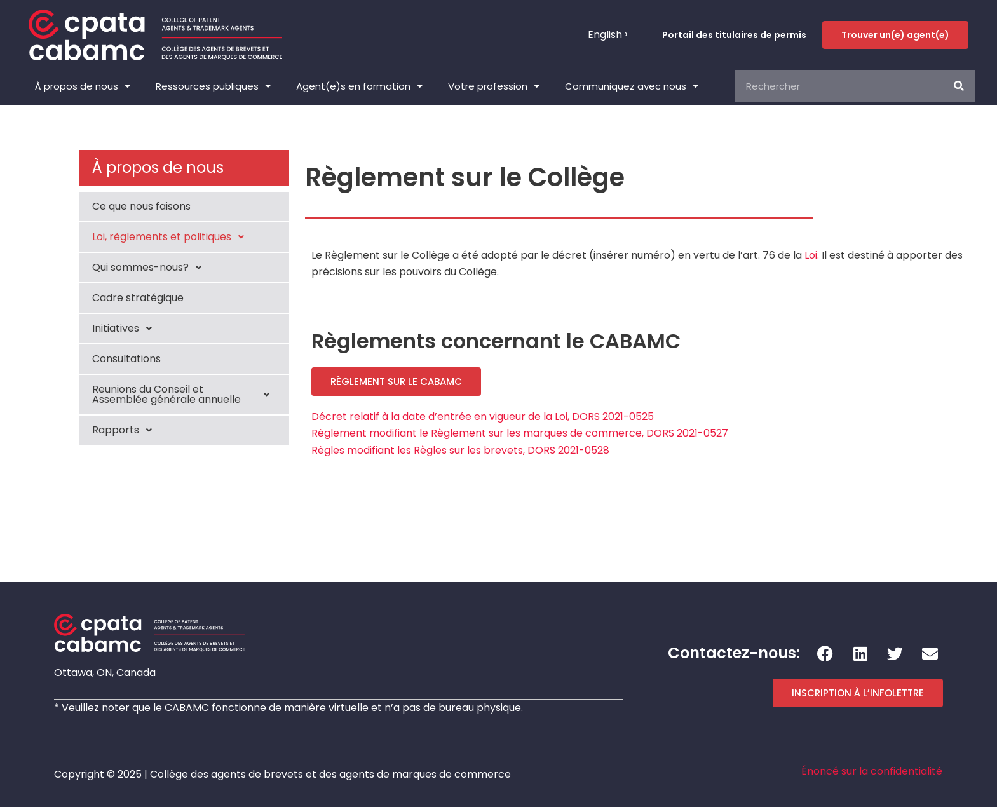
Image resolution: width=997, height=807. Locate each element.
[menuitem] (607, 35)
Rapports (125, 430)
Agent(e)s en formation (359, 86)
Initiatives (125, 328)
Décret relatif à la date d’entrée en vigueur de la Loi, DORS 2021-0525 (482, 416)
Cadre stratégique (138, 297)
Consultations (126, 358)
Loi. (811, 255)
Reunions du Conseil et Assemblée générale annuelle (184, 394)
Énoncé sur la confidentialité (871, 771)
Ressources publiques (213, 86)
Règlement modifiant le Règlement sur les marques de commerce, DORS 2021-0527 (519, 433)
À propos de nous (82, 86)
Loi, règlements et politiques (171, 237)
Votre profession (493, 86)
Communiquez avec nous (631, 86)
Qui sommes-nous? (150, 267)
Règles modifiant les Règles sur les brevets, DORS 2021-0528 (460, 450)
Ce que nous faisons (141, 206)
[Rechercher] (959, 86)
